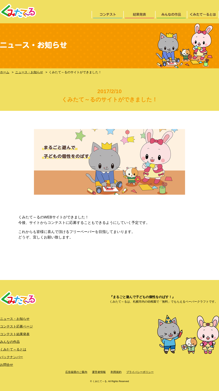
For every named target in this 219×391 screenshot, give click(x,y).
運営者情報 (99, 372)
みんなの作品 (10, 342)
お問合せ (6, 365)
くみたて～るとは (13, 349)
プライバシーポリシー (140, 372)
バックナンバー (11, 357)
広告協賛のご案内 (76, 372)
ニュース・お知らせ (15, 319)
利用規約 (116, 372)
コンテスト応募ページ (16, 326)
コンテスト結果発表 (15, 334)
